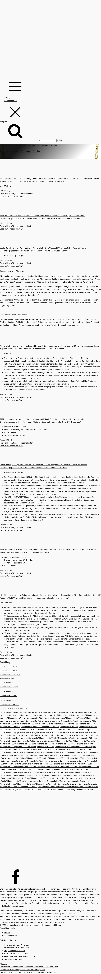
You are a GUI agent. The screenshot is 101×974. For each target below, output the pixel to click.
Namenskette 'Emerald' (48, 787)
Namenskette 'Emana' (27, 787)
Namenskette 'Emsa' (47, 749)
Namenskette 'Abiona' (68, 724)
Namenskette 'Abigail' (82, 729)
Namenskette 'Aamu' (30, 727)
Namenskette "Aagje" (9, 789)
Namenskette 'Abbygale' (84, 741)
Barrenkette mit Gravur (14, 959)
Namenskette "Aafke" (88, 787)
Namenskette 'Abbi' (8, 741)
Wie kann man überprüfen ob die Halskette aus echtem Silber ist (28, 972)
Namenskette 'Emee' (40, 778)
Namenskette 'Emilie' (8, 696)
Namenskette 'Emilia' (28, 775)
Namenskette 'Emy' (85, 749)
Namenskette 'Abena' (69, 727)
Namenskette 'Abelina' (88, 735)
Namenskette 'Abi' (46, 729)
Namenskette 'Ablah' (70, 721)
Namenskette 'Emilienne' (76, 767)
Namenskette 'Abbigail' (46, 741)
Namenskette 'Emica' (27, 772)
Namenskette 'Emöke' (27, 749)
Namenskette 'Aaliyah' (65, 744)
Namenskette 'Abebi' (88, 732)
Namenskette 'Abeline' (9, 738)
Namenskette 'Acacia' (87, 712)
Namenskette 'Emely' (26, 784)
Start (2, 145)
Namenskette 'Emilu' (34, 755)
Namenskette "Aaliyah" (48, 789)
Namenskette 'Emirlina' (9, 704)
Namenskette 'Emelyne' (67, 784)
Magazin (10, 145)
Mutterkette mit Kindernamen (16, 948)
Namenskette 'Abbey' (46, 744)
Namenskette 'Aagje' (9, 747)
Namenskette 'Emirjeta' (17, 761)
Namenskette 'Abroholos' (55, 718)
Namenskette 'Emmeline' (75, 752)
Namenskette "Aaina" (28, 789)
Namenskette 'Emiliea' (34, 767)
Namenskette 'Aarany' (9, 687)
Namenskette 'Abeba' (69, 732)
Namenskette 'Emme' (33, 752)
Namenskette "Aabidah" (68, 787)
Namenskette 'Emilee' (9, 775)
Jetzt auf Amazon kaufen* (11, 196)
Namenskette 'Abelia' (69, 735)
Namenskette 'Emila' (84, 772)
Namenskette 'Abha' (29, 729)
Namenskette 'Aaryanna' (30, 712)
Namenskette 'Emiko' (66, 772)
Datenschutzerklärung (51, 925)
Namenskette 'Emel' (77, 778)
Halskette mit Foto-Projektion (16, 945)
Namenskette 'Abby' (65, 741)
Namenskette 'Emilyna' (17, 758)
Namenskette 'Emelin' (9, 670)
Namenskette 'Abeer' (9, 735)
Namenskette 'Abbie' (26, 741)
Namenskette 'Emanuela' (10, 675)
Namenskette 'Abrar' (17, 718)
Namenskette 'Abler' (88, 721)
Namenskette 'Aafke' (27, 747)
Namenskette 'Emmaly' (77, 761)
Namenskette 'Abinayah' (30, 724)
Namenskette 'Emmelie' (53, 752)
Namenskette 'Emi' (82, 769)
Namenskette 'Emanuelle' (71, 775)
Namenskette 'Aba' (8, 744)
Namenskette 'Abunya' (76, 718)
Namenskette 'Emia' (8, 772)
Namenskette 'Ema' (8, 784)
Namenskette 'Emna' (9, 749)
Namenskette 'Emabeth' (9, 666)
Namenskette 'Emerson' (43, 769)
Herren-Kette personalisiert (16, 953)
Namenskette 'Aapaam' (15, 721)
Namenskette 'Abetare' (10, 729)
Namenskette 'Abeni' (88, 727)
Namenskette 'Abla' (52, 721)
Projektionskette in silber (14, 951)
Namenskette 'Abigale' (29, 732)
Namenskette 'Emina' (58, 758)
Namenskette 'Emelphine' (79, 781)
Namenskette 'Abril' (34, 718)
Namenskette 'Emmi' (16, 755)
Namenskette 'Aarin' (50, 712)
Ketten (7, 98)
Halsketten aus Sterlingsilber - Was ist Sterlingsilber (22, 970)
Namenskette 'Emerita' (23, 769)
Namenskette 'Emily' (73, 755)
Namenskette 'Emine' (77, 758)
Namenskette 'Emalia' (88, 784)
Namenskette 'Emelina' (37, 781)
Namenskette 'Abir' (87, 724)
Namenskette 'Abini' (50, 724)
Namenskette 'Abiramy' (10, 727)
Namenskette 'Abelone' (49, 727)
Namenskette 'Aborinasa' (75, 715)
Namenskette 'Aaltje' (67, 738)
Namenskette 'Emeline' (57, 781)
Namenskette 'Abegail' (28, 735)
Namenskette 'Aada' (45, 747)
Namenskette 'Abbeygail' (87, 738)
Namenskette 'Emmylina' (38, 758)
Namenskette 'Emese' (63, 769)
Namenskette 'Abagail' (26, 744)
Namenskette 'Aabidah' (65, 747)
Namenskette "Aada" (86, 789)
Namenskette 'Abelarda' (49, 735)
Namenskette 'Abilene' (9, 724)
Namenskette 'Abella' (48, 738)
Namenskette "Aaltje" (67, 789)
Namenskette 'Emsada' (66, 749)
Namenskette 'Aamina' (49, 732)
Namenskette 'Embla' (21, 778)
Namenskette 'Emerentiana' (12, 767)
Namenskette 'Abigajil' (9, 732)
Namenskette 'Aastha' (9, 712)
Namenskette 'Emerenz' (54, 767)
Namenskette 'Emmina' (54, 755)
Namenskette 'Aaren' (68, 712)
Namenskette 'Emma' (57, 761)
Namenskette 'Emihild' (46, 772)
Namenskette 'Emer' (9, 787)
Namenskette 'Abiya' (34, 721)
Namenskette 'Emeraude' (20, 764)
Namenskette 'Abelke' (29, 738)
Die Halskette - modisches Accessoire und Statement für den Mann (29, 967)
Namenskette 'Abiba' (64, 729)
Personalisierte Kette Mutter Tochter (19, 956)
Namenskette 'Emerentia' (64, 764)
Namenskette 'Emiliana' (42, 764)
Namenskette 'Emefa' (59, 778)
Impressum (34, 925)
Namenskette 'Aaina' (85, 744)
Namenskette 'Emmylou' (85, 747)
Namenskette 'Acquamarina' (12, 715)
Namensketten (10, 101)
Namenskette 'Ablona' (54, 715)
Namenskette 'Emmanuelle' (12, 752)
